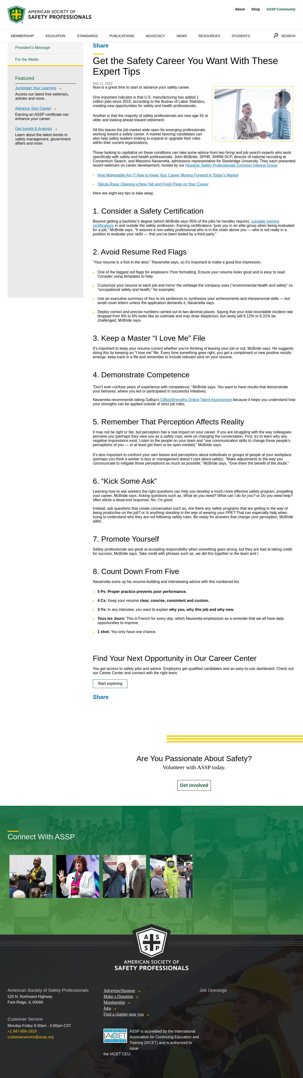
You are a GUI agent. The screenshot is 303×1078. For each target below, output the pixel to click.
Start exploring (110, 683)
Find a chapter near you (123, 1014)
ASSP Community (281, 9)
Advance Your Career (33, 108)
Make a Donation (118, 996)
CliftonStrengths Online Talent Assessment (196, 400)
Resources (209, 36)
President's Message (32, 48)
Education (55, 36)
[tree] (45, 53)
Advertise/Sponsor (119, 990)
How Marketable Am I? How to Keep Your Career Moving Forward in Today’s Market (168, 175)
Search (288, 36)
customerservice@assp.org (30, 1037)
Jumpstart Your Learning (35, 88)
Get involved (194, 785)
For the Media (27, 59)
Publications (121, 36)
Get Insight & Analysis (33, 129)
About (240, 9)
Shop (255, 9)
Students (241, 36)
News (182, 36)
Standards (87, 36)
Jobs (107, 1008)
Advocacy (155, 36)
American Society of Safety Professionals (50, 14)
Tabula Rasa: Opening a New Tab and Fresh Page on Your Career (153, 184)
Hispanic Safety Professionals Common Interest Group (231, 165)
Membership (22, 36)
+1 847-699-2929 (22, 1031)
